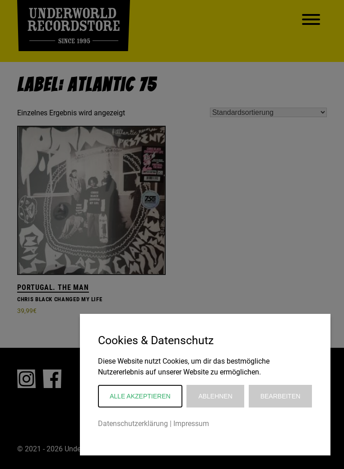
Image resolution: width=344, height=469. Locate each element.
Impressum (191, 423)
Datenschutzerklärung (133, 423)
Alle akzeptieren (140, 396)
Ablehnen (215, 396)
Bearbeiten (280, 396)
